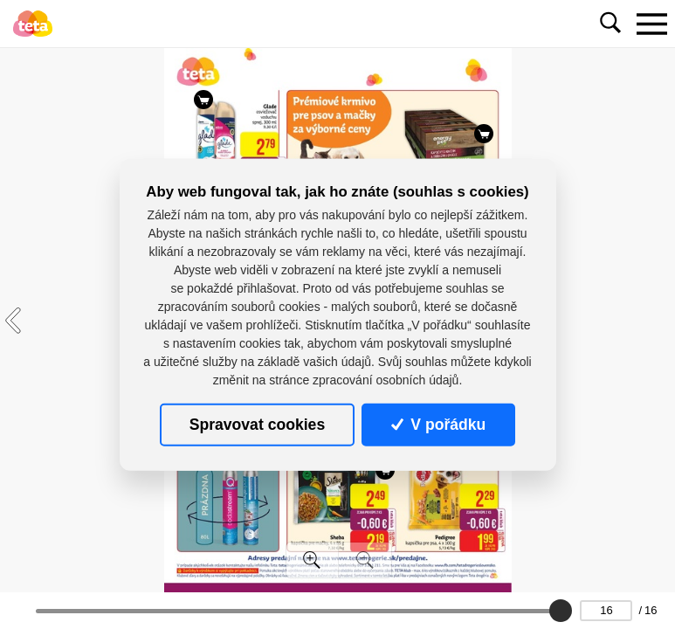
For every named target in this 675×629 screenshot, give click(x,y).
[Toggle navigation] (651, 23)
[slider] (560, 610)
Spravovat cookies (257, 424)
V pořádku (438, 424)
